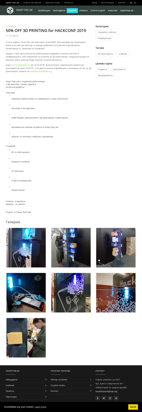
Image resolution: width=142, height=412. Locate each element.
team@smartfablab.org (41, 71)
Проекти (83, 10)
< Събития (11, 26)
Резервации (44, 10)
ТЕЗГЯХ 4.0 (68, 2)
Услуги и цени (98, 10)
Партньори (11, 396)
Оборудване (59, 10)
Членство (112, 10)
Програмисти (119, 69)
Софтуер (123, 53)
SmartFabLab (126, 10)
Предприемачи (105, 75)
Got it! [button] (133, 407)
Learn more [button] (40, 407)
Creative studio (52, 2)
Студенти (102, 69)
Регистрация (107, 2)
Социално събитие (107, 32)
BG (131, 2)
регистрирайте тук (21, 65)
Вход (94, 2)
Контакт (122, 2)
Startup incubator (32, 2)
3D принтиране (105, 53)
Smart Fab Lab (12, 2)
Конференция (104, 38)
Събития (72, 10)
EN (135, 2)
